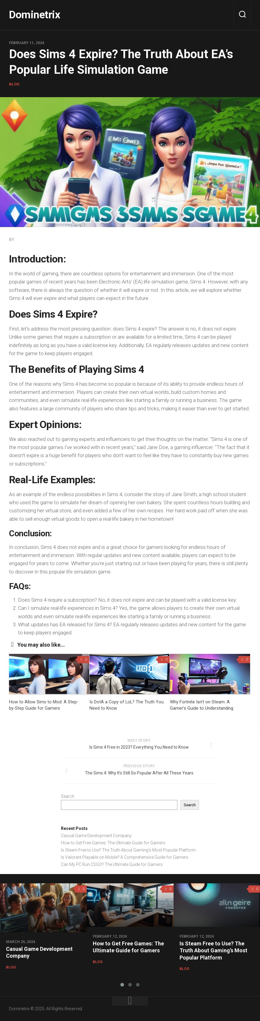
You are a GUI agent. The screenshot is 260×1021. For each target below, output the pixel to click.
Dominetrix (39, 14)
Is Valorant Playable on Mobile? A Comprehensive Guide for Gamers (124, 857)
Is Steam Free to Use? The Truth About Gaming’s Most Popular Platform (128, 850)
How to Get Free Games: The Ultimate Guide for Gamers (113, 842)
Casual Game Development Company (96, 835)
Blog (14, 84)
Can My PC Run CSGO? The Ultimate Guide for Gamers (112, 864)
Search (67, 796)
